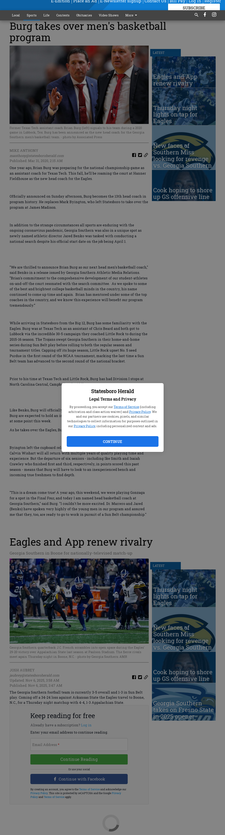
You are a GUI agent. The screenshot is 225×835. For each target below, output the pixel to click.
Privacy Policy (140, 412)
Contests (62, 15)
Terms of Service (126, 407)
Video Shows (109, 15)
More (132, 15)
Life (46, 15)
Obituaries (84, 15)
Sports (32, 15)
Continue (112, 441)
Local (16, 15)
